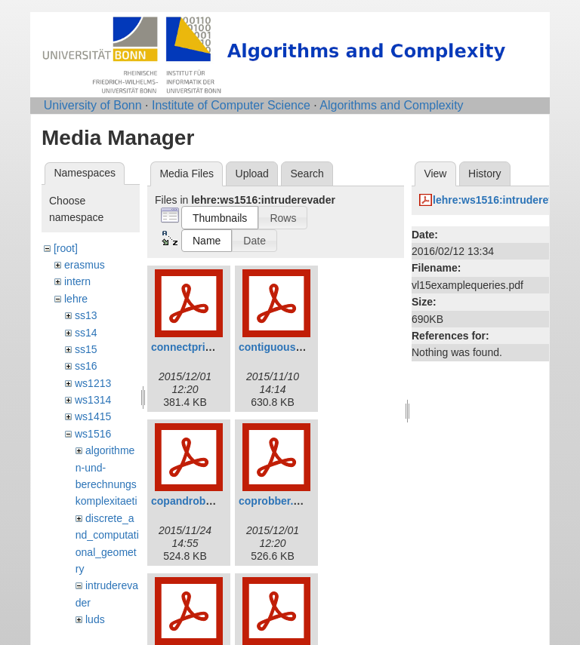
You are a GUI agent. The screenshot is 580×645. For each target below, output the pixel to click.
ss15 (86, 349)
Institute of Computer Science (231, 105)
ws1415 (93, 416)
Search (306, 173)
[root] (66, 248)
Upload (252, 173)
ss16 (86, 366)
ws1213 (93, 383)
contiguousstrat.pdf (288, 347)
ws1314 (93, 400)
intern (77, 281)
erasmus (84, 265)
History (484, 173)
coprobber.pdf (274, 501)
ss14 (86, 333)
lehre (76, 299)
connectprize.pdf (193, 347)
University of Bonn (93, 105)
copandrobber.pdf (196, 501)
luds (95, 619)
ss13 (86, 315)
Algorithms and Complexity (391, 105)
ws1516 (93, 434)
